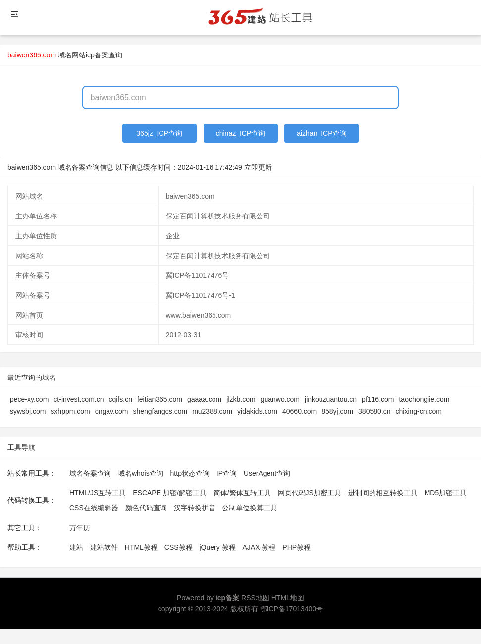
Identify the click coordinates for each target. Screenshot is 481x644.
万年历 (79, 528)
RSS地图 (255, 598)
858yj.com (337, 411)
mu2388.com (212, 411)
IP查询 (226, 473)
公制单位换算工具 (249, 508)
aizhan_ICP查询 (321, 133)
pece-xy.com (29, 399)
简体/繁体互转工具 (242, 493)
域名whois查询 (140, 473)
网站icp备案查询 (97, 55)
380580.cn (374, 411)
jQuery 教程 (217, 547)
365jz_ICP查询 (159, 133)
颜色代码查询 (146, 508)
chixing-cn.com (418, 411)
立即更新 (258, 167)
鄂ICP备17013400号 (291, 609)
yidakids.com (257, 411)
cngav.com (111, 411)
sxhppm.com (70, 411)
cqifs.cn (120, 399)
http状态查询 (190, 473)
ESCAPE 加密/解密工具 (170, 493)
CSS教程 (178, 547)
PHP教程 (296, 547)
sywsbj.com (28, 411)
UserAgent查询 (267, 473)
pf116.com (378, 399)
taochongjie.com (424, 399)
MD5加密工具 (446, 493)
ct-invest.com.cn (78, 399)
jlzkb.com (240, 399)
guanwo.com (280, 399)
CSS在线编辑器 (93, 508)
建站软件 (104, 547)
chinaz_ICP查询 (241, 133)
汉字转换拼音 (194, 508)
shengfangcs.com (160, 411)
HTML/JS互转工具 (97, 493)
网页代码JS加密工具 (309, 493)
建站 (76, 547)
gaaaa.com (204, 399)
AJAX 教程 (259, 547)
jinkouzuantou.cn (331, 399)
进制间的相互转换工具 (383, 493)
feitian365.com (159, 399)
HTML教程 (141, 547)
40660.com (299, 411)
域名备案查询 (90, 473)
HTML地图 (287, 598)
